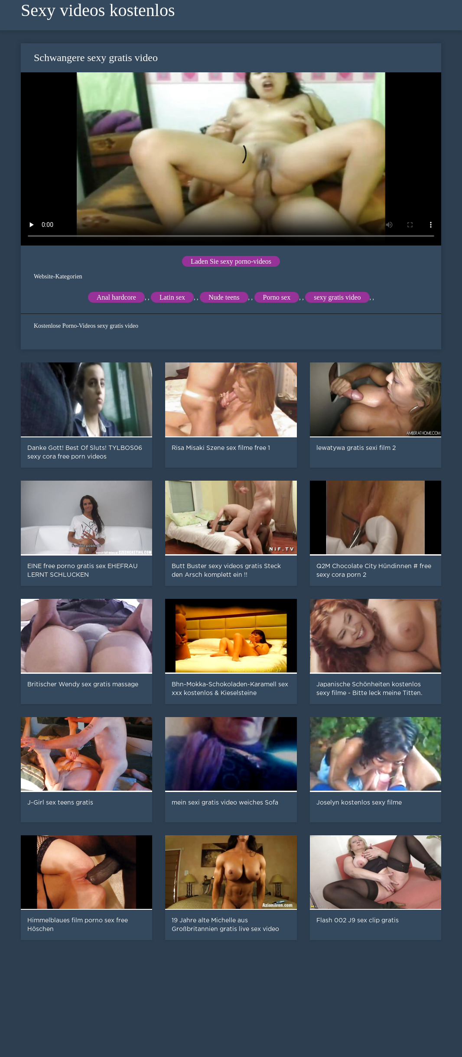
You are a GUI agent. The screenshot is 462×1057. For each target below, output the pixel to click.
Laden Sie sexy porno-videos (231, 261)
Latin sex (172, 297)
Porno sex (277, 297)
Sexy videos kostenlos (98, 10)
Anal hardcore (116, 297)
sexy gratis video (337, 297)
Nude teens (224, 297)
